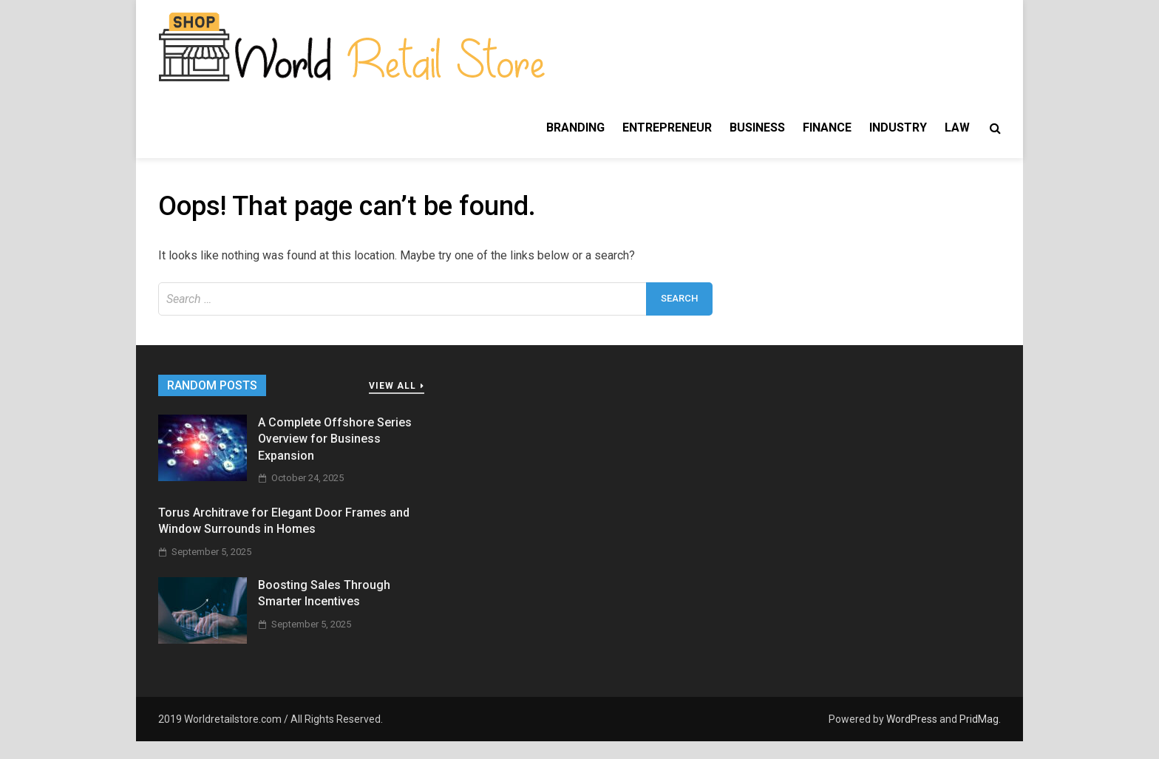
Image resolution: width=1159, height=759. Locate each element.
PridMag (979, 719)
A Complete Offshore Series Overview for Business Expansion (335, 439)
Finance (827, 127)
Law (957, 127)
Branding (575, 127)
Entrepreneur (667, 127)
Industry (898, 127)
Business (757, 127)
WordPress (911, 719)
